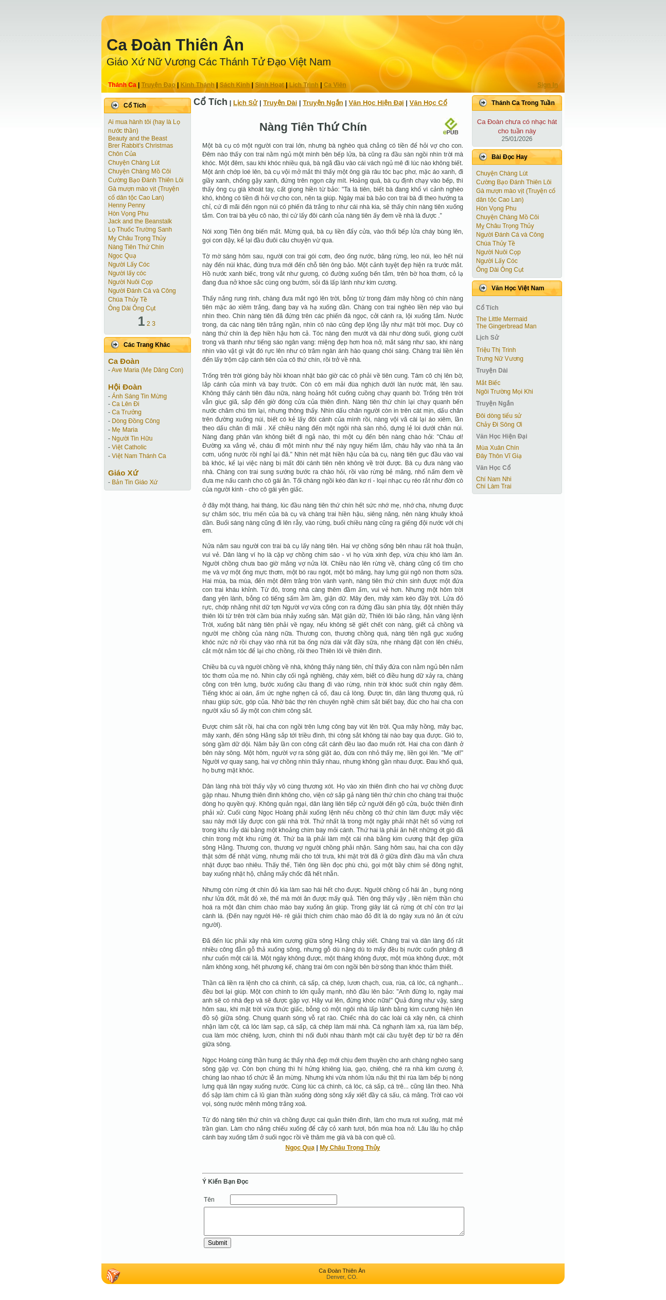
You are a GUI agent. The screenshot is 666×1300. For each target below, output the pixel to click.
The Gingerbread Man (506, 326)
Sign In (547, 85)
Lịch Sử (245, 103)
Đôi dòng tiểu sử (498, 415)
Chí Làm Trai (494, 486)
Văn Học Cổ (428, 103)
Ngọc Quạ (122, 255)
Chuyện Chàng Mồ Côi (139, 171)
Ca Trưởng (127, 412)
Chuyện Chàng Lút (134, 162)
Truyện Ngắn (323, 103)
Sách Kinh (235, 85)
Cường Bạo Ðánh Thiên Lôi (146, 180)
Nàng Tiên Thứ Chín (136, 247)
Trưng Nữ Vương (499, 358)
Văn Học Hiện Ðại (376, 103)
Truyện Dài (280, 103)
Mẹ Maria (124, 429)
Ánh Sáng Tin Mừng (139, 396)
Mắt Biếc (488, 383)
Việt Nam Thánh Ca (139, 456)
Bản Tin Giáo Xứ (134, 482)
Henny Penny (126, 205)
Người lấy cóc (127, 273)
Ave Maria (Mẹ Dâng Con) (148, 370)
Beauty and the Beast (137, 138)
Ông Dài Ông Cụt (131, 308)
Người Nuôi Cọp (130, 282)
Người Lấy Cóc (129, 264)
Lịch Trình (304, 85)
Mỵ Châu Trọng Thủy (137, 238)
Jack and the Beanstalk (140, 221)
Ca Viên (335, 85)
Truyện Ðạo (159, 85)
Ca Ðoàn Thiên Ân (175, 45)
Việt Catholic (129, 447)
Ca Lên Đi (125, 404)
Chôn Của (122, 153)
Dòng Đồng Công (136, 421)
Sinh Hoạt (269, 85)
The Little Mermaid (501, 319)
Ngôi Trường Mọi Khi (504, 391)
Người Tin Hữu (132, 438)
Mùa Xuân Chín (497, 447)
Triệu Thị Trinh (496, 350)
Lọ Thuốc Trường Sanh (140, 229)
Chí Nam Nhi (494, 479)
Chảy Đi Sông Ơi (499, 424)
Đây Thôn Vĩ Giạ (499, 456)
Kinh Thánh (198, 85)
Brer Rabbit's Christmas (140, 145)
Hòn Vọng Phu (128, 213)
